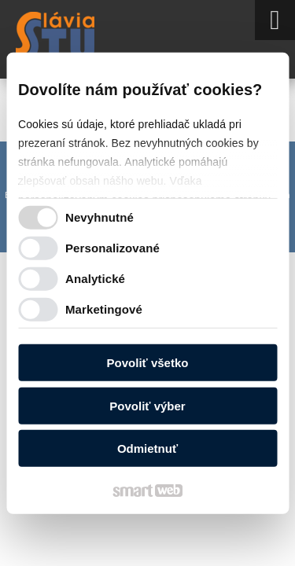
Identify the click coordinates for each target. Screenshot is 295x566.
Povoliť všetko (148, 362)
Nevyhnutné (99, 216)
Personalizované (112, 247)
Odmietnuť (147, 448)
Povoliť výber (147, 405)
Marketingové (103, 308)
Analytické (95, 278)
